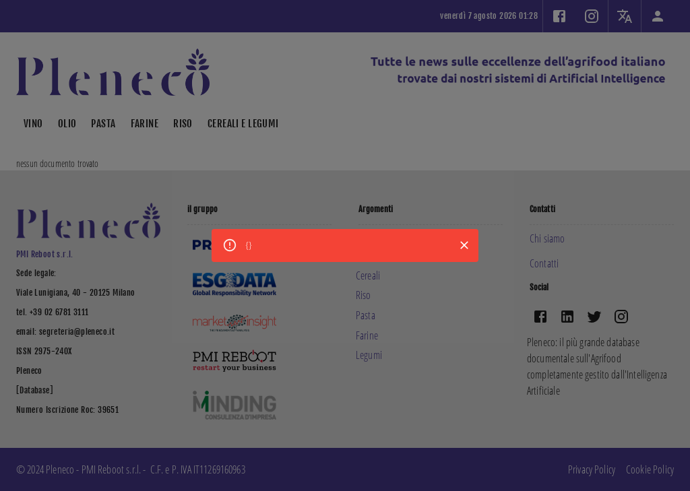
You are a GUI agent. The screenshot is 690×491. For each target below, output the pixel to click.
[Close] (464, 245)
